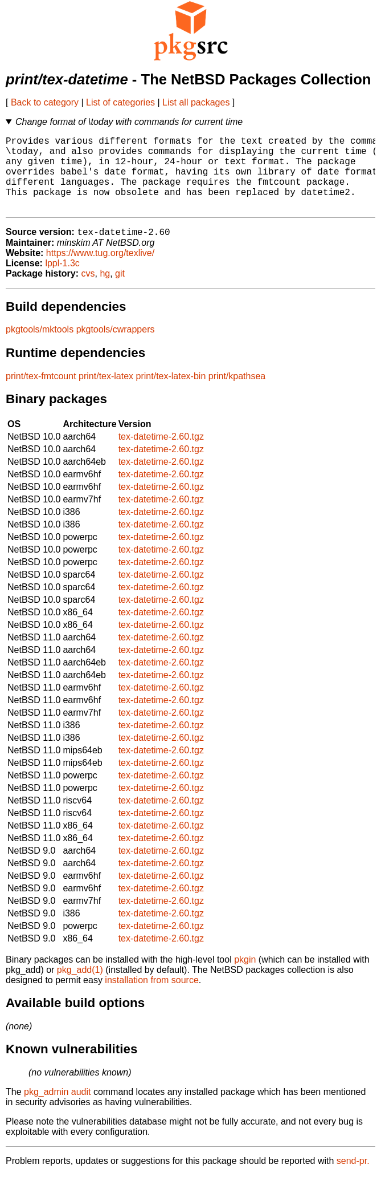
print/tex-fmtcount (41, 394)
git (120, 291)
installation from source (152, 998)
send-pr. (353, 1178)
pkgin (245, 977)
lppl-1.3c (62, 281)
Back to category (45, 102)
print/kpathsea (237, 394)
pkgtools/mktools (39, 347)
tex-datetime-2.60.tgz (161, 454)
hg (105, 291)
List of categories (120, 102)
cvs (88, 291)
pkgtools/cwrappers (115, 347)
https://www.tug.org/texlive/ (100, 270)
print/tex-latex (106, 394)
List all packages (196, 102)
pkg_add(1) (80, 987)
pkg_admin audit (57, 1109)
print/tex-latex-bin (171, 394)
